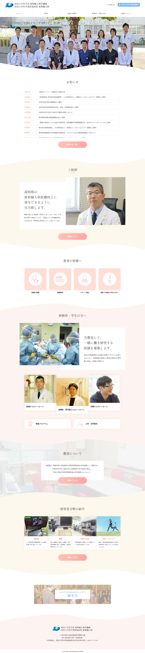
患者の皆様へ (72, 13)
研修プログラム (38, 423)
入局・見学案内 (88, 423)
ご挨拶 (45, 13)
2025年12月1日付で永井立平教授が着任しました (55, 112)
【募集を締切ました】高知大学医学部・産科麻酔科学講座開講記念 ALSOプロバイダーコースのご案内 (75, 122)
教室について (126, 13)
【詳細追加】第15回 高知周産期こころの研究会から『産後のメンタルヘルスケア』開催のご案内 (72, 96)
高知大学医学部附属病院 (128, 5)
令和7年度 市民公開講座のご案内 (50, 101)
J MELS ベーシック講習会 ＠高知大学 (52, 91)
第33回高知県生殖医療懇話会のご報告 (52, 117)
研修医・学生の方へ (99, 13)
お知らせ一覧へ (72, 144)
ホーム (18, 13)
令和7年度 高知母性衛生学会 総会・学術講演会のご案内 (59, 107)
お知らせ (112, 4)
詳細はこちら (72, 236)
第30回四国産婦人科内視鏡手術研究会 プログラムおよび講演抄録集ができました (67, 132)
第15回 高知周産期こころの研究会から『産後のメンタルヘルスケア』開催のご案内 (67, 127)
